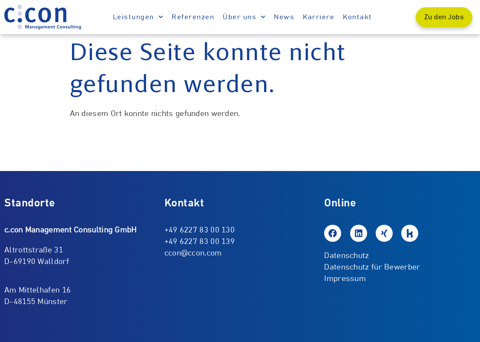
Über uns (244, 16)
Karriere (318, 17)
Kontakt (357, 17)
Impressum (345, 279)
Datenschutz (346, 256)
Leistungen (138, 16)
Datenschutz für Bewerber (372, 267)
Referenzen (193, 17)
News (284, 17)
